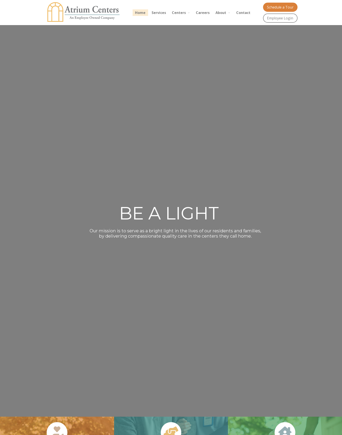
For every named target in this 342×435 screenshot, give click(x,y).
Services (159, 12)
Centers (179, 12)
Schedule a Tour (280, 7)
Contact (243, 12)
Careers (203, 12)
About (220, 12)
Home (140, 12)
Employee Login (280, 18)
